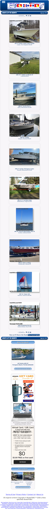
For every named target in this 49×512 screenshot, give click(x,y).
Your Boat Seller (25, 504)
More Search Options (34, 335)
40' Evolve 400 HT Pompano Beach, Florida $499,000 (22, 364)
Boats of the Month (9, 13)
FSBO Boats (12, 507)
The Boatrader (28, 505)
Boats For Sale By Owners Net (22, 503)
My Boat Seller (11, 503)
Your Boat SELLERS (34, 504)
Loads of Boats (36, 505)
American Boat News (21, 508)
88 (30, 16)
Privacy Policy (21, 494)
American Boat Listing (38, 507)
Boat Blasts (4, 503)
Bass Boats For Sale (39, 508)
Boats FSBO (20, 502)
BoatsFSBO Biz (19, 507)
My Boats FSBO (17, 504)
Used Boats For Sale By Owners (17, 505)
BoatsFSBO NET (27, 502)
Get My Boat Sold (12, 508)
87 (28, 16)
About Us (39, 494)
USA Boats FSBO (6, 505)
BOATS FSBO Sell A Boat (34, 503)
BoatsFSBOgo (43, 505)
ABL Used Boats (4, 502)
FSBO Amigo (34, 502)
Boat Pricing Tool (13, 502)
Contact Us (31, 494)
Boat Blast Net (10, 504)
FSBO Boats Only (30, 508)
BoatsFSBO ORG (5, 507)
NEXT (43, 13)
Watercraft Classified (43, 504)
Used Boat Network (27, 507)
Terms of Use (10, 494)
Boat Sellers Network (43, 502)
